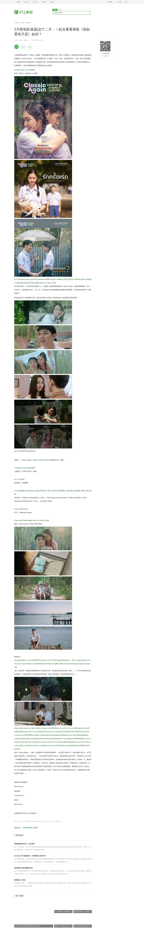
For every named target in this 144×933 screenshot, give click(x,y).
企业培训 (52, 2)
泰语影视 (28, 22)
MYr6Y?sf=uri (19, 786)
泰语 (30, 47)
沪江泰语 (16, 22)
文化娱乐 (22, 22)
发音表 (35, 827)
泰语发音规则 (27, 827)
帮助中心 (44, 2)
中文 (23, 47)
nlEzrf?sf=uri (18, 804)
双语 (16, 47)
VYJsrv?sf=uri (19, 795)
